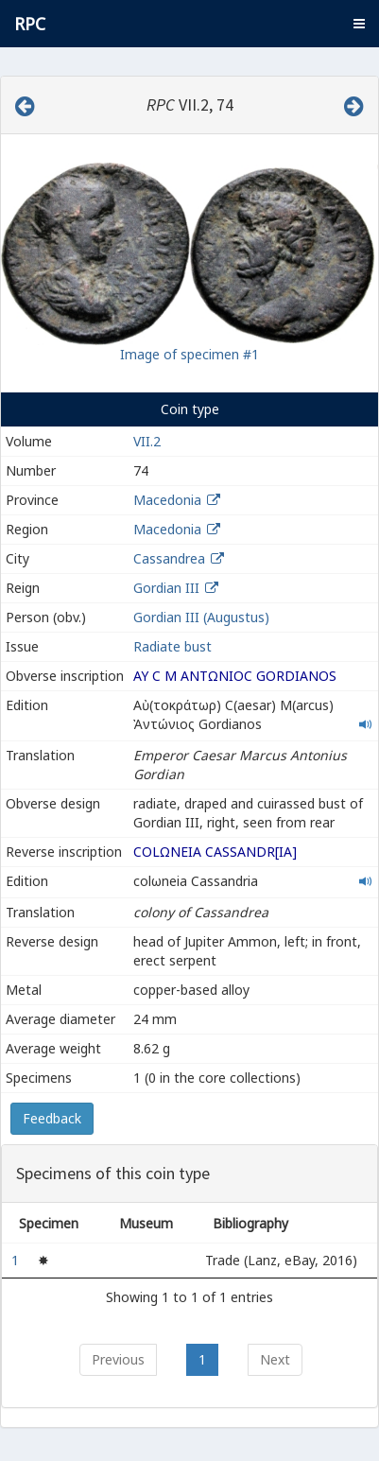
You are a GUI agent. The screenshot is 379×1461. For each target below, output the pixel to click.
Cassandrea (169, 558)
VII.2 (147, 441)
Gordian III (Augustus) (201, 617)
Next (275, 1359)
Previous (118, 1359)
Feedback (52, 1118)
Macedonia (167, 500)
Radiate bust (172, 646)
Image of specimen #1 (189, 354)
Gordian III (166, 588)
